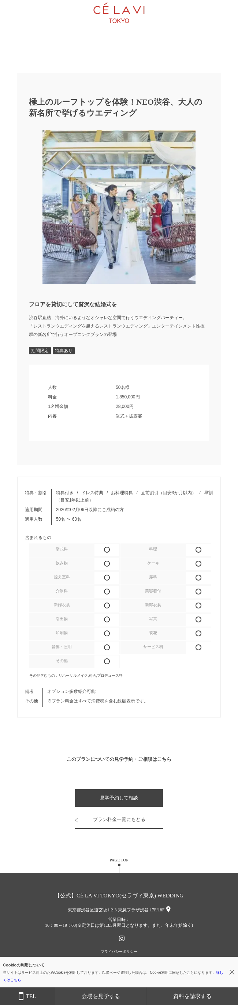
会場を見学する (101, 996)
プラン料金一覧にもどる (119, 819)
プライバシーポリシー (119, 952)
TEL (27, 996)
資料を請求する (192, 996)
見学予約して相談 (119, 797)
